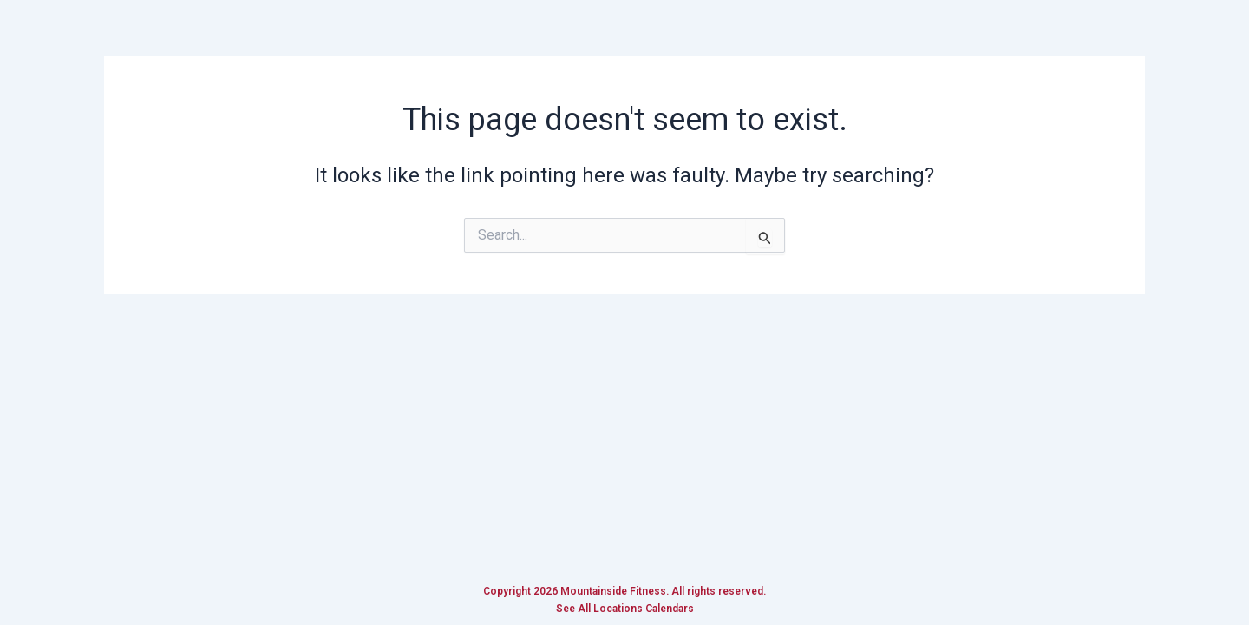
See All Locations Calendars (625, 608)
